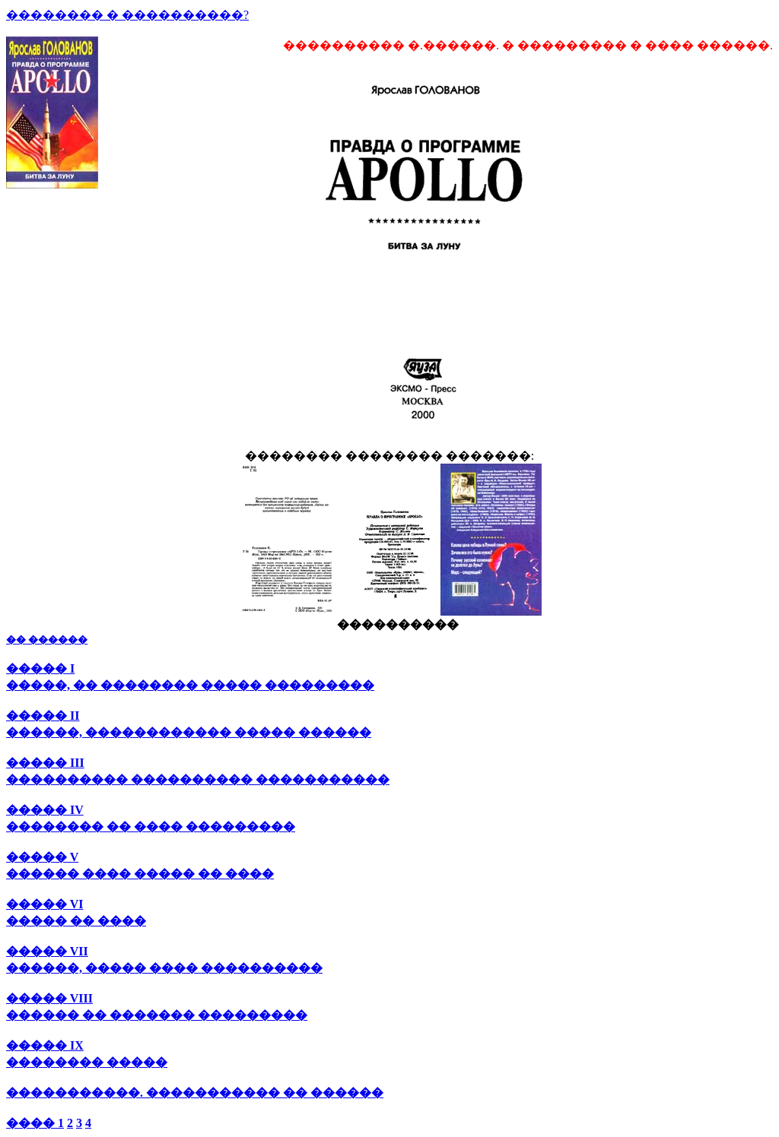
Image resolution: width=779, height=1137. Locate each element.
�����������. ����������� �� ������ (194, 1092)
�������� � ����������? (127, 14)
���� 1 (35, 1122)
